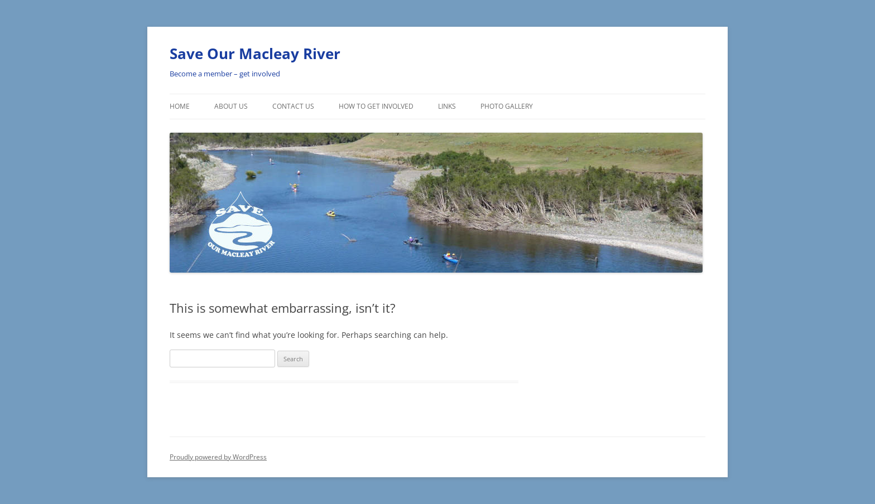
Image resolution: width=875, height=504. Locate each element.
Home (180, 106)
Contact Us (293, 106)
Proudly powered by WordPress (218, 457)
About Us (231, 106)
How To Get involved (376, 106)
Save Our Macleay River (255, 53)
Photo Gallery (506, 106)
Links (447, 106)
